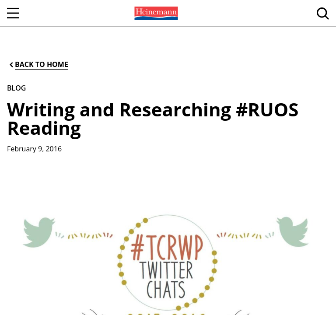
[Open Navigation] (13, 13)
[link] (155, 13)
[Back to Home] (38, 64)
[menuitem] (155, 13)
